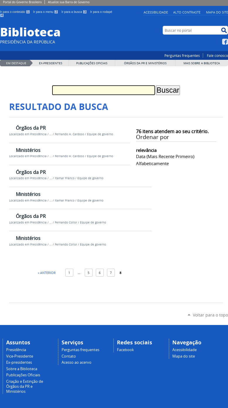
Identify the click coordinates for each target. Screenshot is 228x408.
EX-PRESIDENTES (50, 63)
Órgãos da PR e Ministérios (145, 63)
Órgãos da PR (31, 128)
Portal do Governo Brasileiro (22, 2)
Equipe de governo (100, 134)
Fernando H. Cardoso (69, 134)
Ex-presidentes (19, 362)
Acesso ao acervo (76, 362)
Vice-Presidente (19, 356)
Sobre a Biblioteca (21, 368)
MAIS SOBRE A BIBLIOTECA (201, 63)
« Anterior (47, 272)
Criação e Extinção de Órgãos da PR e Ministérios (24, 386)
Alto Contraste (186, 12)
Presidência (38, 134)
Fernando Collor (66, 222)
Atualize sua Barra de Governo (68, 2)
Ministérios (28, 150)
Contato (69, 356)
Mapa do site (217, 12)
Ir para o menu (46, 11)
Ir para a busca (75, 11)
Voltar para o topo (210, 315)
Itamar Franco (64, 178)
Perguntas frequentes (182, 55)
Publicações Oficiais (91, 63)
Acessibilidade (156, 12)
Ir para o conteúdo (15, 11)
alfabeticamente (152, 163)
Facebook (225, 42)
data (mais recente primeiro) (165, 156)
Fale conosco (217, 55)
